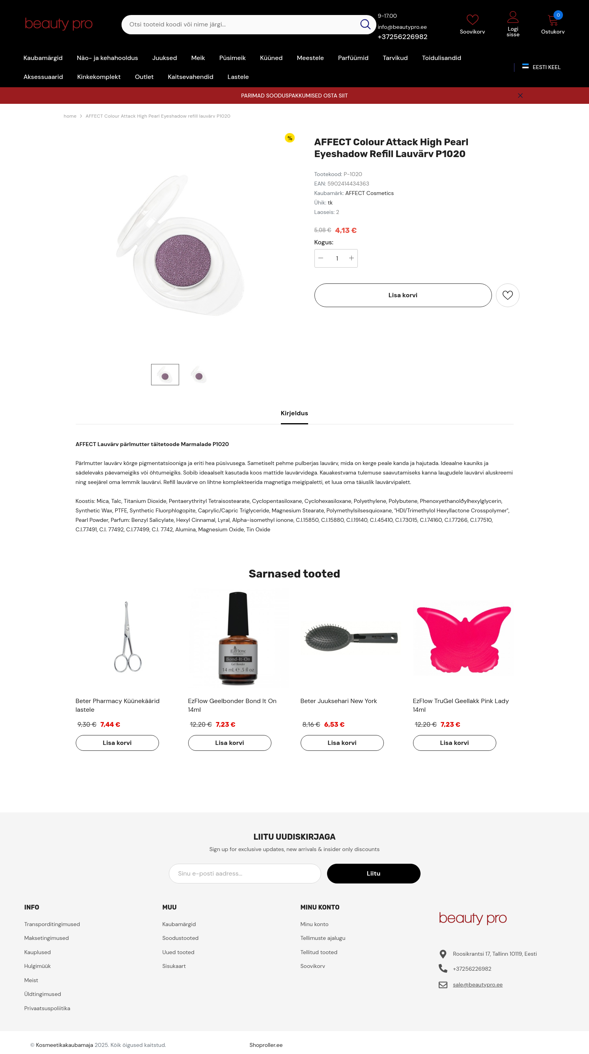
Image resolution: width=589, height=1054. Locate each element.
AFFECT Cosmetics (369, 193)
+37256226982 (402, 36)
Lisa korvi (403, 295)
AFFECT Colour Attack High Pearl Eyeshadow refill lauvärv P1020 (158, 116)
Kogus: (324, 242)
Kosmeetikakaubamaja (64, 1044)
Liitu (384, 873)
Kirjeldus (295, 413)
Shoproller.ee (266, 1044)
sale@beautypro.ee (478, 984)
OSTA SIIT (335, 95)
